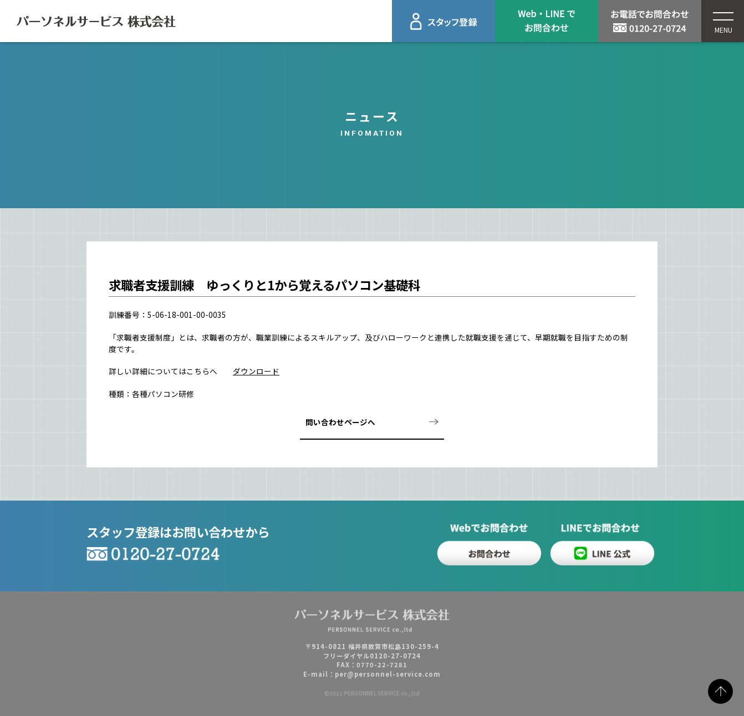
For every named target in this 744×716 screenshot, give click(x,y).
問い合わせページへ (340, 421)
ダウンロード (256, 371)
